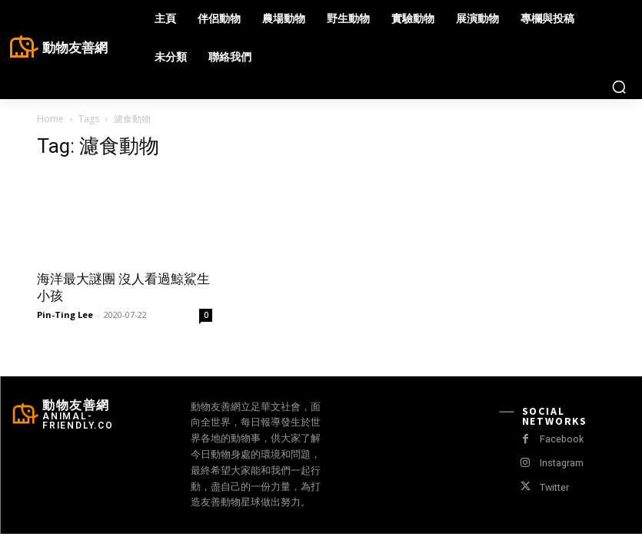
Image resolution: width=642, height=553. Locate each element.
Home (50, 118)
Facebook (560, 439)
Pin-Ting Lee (65, 314)
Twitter (553, 487)
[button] (619, 86)
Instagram (560, 463)
